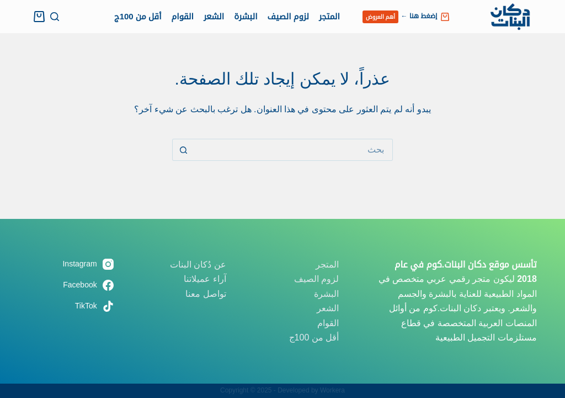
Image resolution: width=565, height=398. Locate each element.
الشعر (214, 16)
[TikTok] (70, 306)
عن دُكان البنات (198, 264)
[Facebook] (70, 285)
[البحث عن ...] (293, 150)
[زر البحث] (183, 150)
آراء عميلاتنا (205, 279)
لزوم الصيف (288, 16)
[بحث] (54, 16)
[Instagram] (70, 264)
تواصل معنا (205, 293)
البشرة (245, 16)
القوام (182, 16)
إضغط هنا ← (406, 17)
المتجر (329, 16)
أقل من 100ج (138, 16)
